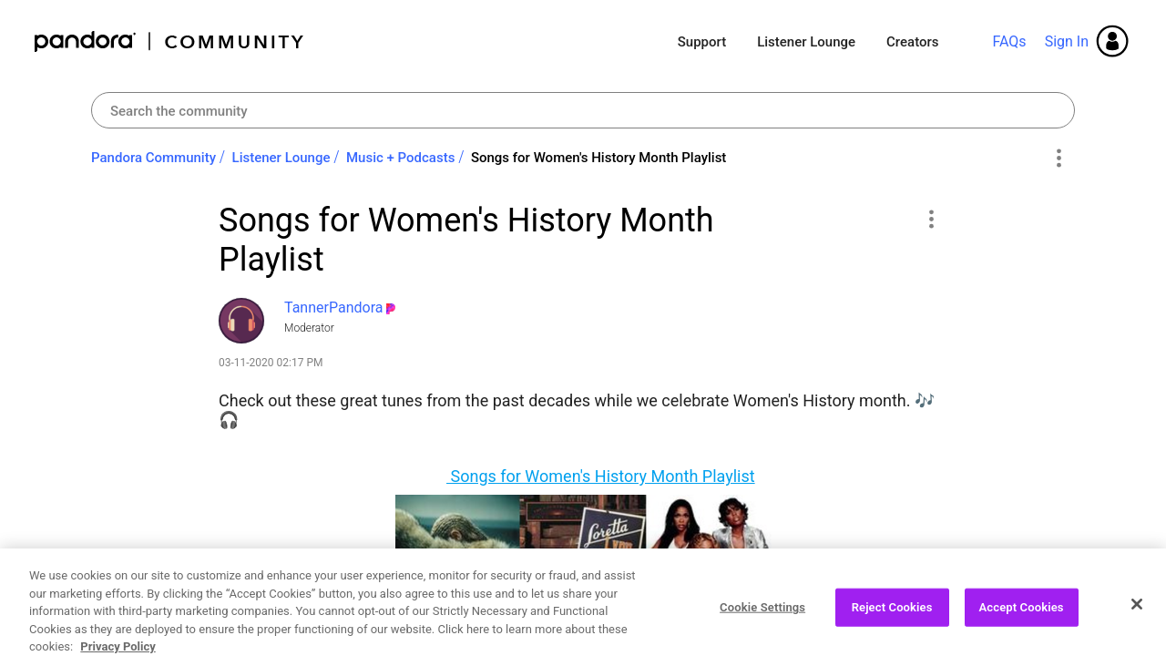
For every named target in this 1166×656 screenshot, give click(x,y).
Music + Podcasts (400, 157)
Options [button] (1058, 158)
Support (702, 42)
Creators (912, 42)
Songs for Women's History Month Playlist (600, 476)
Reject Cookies (892, 620)
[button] (930, 218)
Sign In (1067, 41)
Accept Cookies (1021, 620)
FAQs (1009, 41)
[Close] (1137, 617)
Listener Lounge (806, 42)
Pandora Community (170, 41)
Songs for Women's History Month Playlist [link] (598, 157)
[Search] (583, 110)
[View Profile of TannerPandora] (333, 307)
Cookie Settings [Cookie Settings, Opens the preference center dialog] (762, 620)
